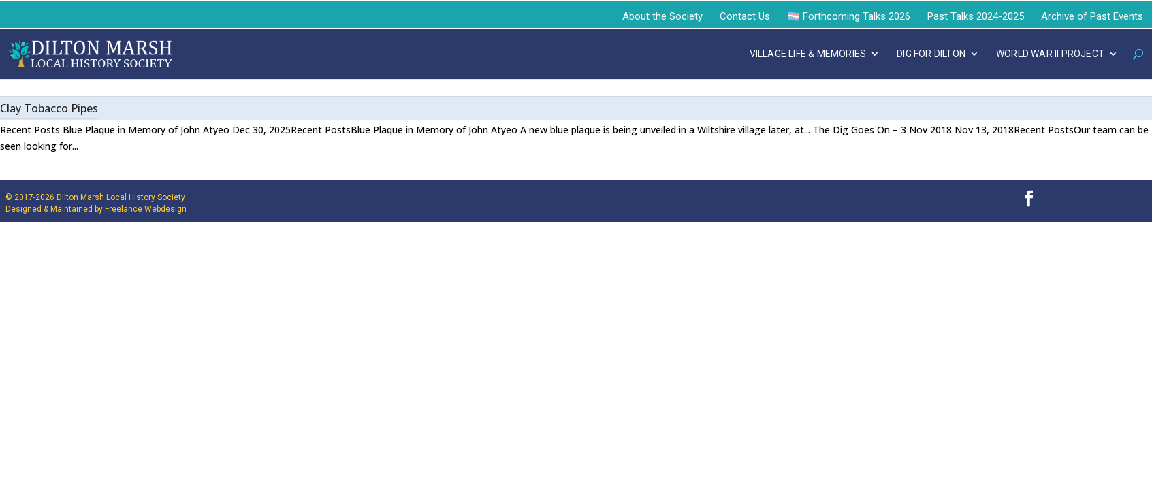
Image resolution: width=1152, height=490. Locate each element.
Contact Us (745, 16)
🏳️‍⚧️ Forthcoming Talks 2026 (848, 16)
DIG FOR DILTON (931, 54)
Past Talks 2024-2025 (975, 16)
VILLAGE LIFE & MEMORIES (808, 54)
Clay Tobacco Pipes (49, 108)
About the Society (662, 16)
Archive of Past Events (1092, 16)
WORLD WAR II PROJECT (1050, 54)
